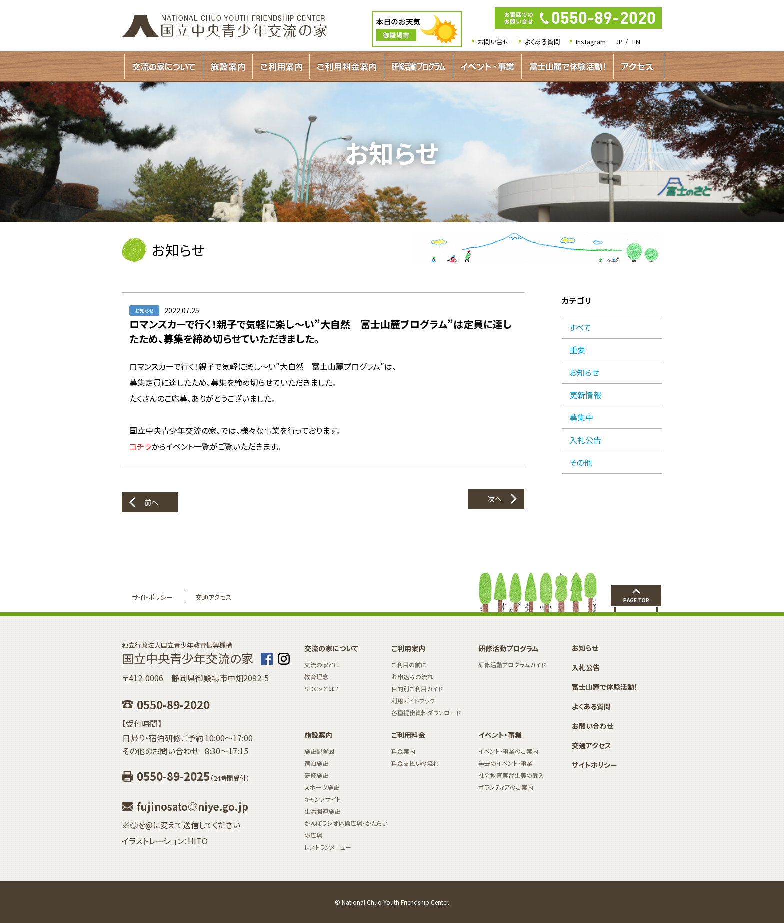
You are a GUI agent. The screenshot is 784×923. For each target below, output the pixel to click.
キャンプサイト (322, 799)
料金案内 (404, 751)
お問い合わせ (593, 726)
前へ (151, 502)
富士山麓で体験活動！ (567, 66)
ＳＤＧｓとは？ (321, 688)
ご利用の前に (409, 664)
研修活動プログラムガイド (419, 66)
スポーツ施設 (322, 787)
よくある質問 (542, 41)
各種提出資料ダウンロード (426, 712)
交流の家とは (322, 664)
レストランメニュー (328, 847)
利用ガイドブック (413, 700)
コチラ (141, 446)
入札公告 (586, 440)
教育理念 (316, 676)
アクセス (637, 66)
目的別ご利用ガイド (417, 688)
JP (619, 41)
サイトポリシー (152, 597)
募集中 (582, 417)
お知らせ (585, 372)
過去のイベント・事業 (505, 763)
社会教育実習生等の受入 (511, 775)
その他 (581, 462)
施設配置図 (319, 751)
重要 (578, 350)
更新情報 (586, 395)
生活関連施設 (322, 811)
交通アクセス (214, 597)
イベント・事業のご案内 (508, 751)
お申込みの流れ (413, 676)
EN (636, 41)
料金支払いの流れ (415, 763)
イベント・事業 (487, 66)
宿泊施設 (316, 763)
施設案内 (228, 66)
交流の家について (164, 66)
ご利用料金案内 (347, 66)
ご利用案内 (281, 66)
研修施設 (316, 775)
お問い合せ (494, 41)
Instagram (591, 41)
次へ (495, 499)
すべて (581, 327)
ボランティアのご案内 (506, 787)
